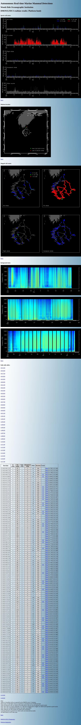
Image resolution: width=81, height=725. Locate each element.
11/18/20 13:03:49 (5, 591)
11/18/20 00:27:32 (5, 470)
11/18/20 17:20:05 (5, 630)
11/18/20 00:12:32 (5, 468)
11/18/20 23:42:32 (5, 690)
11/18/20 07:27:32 (5, 536)
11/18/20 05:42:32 (5, 521)
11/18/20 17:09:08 (5, 628)
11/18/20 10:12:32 (5, 566)
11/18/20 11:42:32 (5, 579)
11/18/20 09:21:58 (5, 558)
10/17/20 (3, 373)
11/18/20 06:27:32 (5, 528)
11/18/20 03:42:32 (5, 501)
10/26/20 (3, 399)
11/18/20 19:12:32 (5, 649)
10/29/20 (3, 407)
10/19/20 (3, 379)
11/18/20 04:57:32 (5, 511)
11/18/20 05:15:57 (5, 515)
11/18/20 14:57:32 (5, 610)
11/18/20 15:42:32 (5, 616)
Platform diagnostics (6, 722)
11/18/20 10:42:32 (5, 571)
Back (2, 100)
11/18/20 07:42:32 (5, 538)
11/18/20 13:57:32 (5, 601)
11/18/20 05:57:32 (5, 523)
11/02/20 (3, 419)
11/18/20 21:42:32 (5, 673)
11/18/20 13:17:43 (5, 595)
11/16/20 (3, 458)
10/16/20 (3, 370)
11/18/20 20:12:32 (5, 657)
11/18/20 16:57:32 (5, 626)
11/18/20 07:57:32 (5, 540)
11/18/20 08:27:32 (5, 544)
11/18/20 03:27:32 (5, 499)
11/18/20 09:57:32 (5, 564)
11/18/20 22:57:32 (5, 683)
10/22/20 (3, 387)
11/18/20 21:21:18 (5, 667)
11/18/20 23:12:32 (5, 685)
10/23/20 (3, 390)
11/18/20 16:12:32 (5, 620)
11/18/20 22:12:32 (5, 677)
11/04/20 (3, 424)
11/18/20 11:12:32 (5, 575)
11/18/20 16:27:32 (5, 622)
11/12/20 (3, 447)
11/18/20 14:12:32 (5, 603)
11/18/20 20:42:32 (5, 661)
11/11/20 (3, 444)
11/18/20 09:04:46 (5, 550)
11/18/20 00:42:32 (5, 472)
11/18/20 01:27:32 (5, 482)
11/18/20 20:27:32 (5, 659)
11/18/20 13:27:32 (5, 597)
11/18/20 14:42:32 (5, 608)
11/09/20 (3, 439)
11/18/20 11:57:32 (5, 581)
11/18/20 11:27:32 (5, 577)
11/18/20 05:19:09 (5, 517)
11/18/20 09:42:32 (5, 562)
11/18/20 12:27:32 (5, 585)
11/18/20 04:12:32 (5, 505)
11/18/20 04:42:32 (5, 509)
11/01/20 (3, 416)
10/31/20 (3, 413)
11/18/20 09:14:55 (5, 552)
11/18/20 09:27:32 (5, 560)
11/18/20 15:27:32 (5, 614)
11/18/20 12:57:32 (5, 589)
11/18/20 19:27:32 (5, 651)
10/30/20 (3, 410)
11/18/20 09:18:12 (5, 554)
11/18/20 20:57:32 (5, 663)
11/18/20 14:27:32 (5, 605)
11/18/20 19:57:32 (5, 655)
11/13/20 (3, 450)
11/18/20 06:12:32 (5, 525)
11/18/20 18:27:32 (5, 642)
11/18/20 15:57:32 (5, 618)
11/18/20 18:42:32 (5, 644)
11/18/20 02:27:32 (5, 491)
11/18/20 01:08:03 (5, 476)
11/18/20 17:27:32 (5, 634)
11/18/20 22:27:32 (5, 679)
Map (47, 468)
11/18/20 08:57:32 (5, 548)
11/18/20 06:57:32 (5, 532)
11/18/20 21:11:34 (5, 665)
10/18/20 (3, 376)
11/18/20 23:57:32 (5, 692)
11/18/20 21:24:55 (5, 669)
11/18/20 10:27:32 (5, 569)
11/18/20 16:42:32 (5, 624)
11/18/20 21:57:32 (5, 675)
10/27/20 (3, 402)
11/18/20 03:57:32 (5, 503)
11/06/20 (3, 430)
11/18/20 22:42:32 (5, 681)
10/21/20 (3, 385)
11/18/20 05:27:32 (5, 519)
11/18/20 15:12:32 (5, 612)
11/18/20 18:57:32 (5, 646)
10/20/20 (3, 382)
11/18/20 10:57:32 (5, 573)
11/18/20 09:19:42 (5, 556)
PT (43, 474)
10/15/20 (3, 368)
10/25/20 (3, 396)
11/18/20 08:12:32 (5, 542)
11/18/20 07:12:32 (5, 534)
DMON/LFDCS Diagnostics (8, 719)
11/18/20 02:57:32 (5, 495)
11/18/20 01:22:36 (5, 480)
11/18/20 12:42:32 (5, 587)
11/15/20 (3, 456)
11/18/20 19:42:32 (5, 653)
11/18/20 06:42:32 (5, 530)
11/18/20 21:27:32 (5, 671)
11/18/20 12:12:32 (5, 583)
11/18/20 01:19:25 (5, 478)
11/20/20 (3, 698)
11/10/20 (3, 441)
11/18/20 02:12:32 (5, 489)
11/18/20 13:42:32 (5, 599)
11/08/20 (3, 436)
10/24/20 (3, 393)
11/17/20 (3, 461)
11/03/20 (3, 422)
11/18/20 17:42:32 (5, 636)
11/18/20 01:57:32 (5, 487)
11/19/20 (3, 695)
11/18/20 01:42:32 (5, 484)
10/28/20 (3, 404)
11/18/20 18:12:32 (5, 640)
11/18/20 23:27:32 (5, 687)
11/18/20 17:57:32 (5, 638)
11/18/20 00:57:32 (5, 474)
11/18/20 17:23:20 (5, 632)
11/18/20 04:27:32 (5, 507)
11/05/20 (3, 427)
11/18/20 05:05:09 (5, 513)
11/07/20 (3, 433)
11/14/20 (3, 453)
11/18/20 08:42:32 (5, 546)
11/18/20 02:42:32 (5, 493)
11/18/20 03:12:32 (5, 497)
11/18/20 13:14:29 (5, 593)
